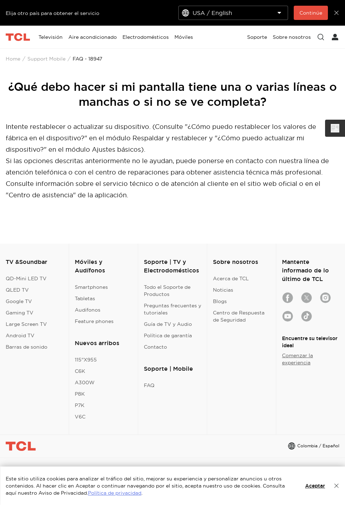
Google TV (19, 301)
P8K (80, 394)
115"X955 (86, 359)
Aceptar (315, 486)
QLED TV (17, 290)
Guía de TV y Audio (168, 324)
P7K (79, 405)
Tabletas (85, 298)
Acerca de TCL (231, 278)
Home (13, 59)
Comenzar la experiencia (297, 359)
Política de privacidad (114, 493)
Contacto (155, 347)
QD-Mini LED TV (26, 278)
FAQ (149, 385)
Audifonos (87, 310)
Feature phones (94, 321)
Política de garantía (168, 335)
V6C (80, 416)
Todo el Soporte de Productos (167, 290)
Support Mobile (46, 59)
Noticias (223, 290)
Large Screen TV (26, 324)
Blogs (220, 301)
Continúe (310, 13)
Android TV (20, 335)
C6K (80, 371)
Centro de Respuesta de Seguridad (239, 316)
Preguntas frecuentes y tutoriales (172, 309)
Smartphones (91, 287)
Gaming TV (19, 312)
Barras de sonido (26, 347)
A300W (85, 382)
